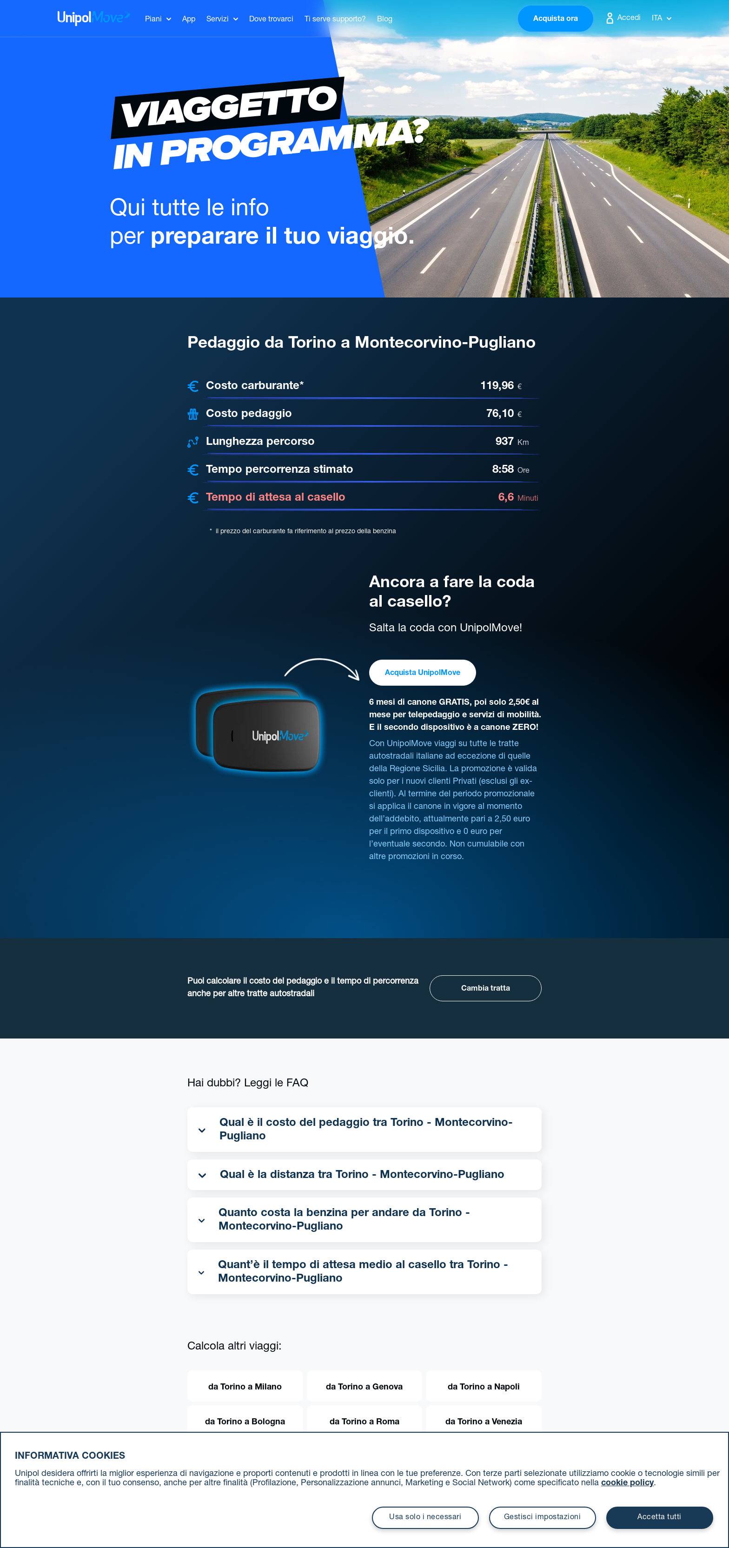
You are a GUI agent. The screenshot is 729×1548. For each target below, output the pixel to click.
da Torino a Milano (245, 1387)
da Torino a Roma (364, 1422)
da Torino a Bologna (245, 1422)
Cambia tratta (485, 989)
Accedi (622, 18)
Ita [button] (661, 19)
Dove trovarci (271, 20)
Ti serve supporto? (335, 20)
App (188, 20)
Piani (153, 20)
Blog (384, 20)
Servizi (217, 20)
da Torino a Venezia (483, 1422)
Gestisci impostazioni (542, 1518)
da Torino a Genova (364, 1387)
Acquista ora (555, 19)
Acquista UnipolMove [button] (422, 673)
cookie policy (627, 1483)
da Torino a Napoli (484, 1387)
